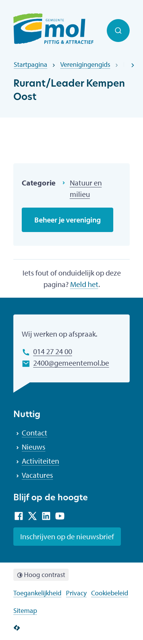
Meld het (84, 284)
